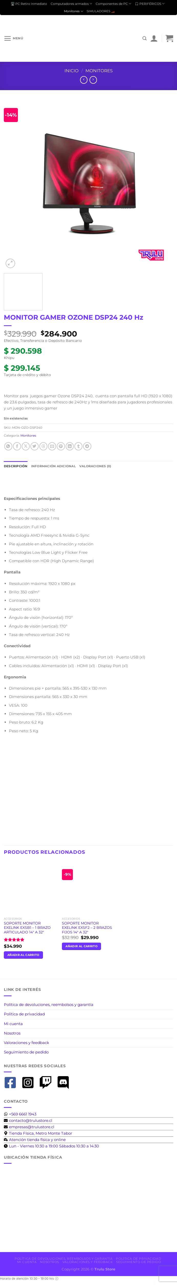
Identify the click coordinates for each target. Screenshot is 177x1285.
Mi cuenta (13, 1023)
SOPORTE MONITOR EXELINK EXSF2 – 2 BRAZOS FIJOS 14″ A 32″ (87, 927)
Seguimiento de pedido (26, 1052)
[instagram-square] (29, 1082)
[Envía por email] (52, 446)
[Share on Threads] (43, 446)
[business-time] (35, 1139)
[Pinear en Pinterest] (61, 446)
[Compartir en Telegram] (87, 446)
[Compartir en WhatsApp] (8, 446)
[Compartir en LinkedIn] (70, 446)
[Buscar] (144, 38)
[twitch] (47, 1082)
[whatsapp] (20, 1114)
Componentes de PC (113, 3)
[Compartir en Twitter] (34, 446)
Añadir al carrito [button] (23, 955)
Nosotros (12, 1033)
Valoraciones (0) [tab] (95, 466)
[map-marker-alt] (38, 1133)
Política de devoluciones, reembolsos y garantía (48, 1004)
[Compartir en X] (26, 446)
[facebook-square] (12, 1082)
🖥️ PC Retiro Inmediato (29, 4)
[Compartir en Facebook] (17, 446)
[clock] (51, 1146)
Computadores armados (71, 3)
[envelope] (28, 1120)
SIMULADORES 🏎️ (101, 11)
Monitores (73, 11)
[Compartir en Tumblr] (78, 446)
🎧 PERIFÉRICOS (149, 3)
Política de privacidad (24, 1014)
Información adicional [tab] (53, 466)
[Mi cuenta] (154, 38)
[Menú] (13, 38)
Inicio (71, 70)
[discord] (65, 1082)
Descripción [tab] (16, 466)
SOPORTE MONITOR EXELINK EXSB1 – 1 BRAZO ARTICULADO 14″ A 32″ (27, 927)
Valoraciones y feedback (26, 1042)
